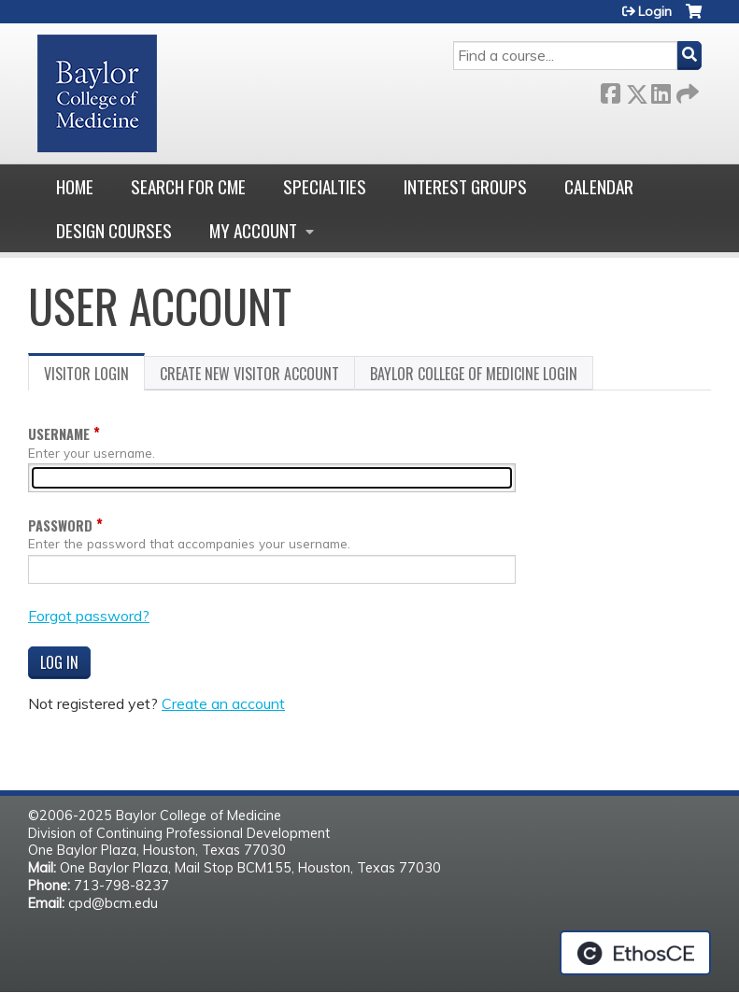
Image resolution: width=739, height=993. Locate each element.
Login (655, 11)
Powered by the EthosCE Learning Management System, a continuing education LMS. (635, 952)
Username (59, 434)
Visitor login (94, 376)
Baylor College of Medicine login (473, 373)
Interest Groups (465, 186)
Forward (685, 90)
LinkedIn (660, 90)
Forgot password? (88, 615)
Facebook (610, 90)
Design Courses (114, 230)
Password (60, 525)
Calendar (598, 186)
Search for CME (188, 186)
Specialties (324, 186)
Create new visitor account (249, 373)
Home (74, 186)
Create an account (223, 703)
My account (253, 230)
